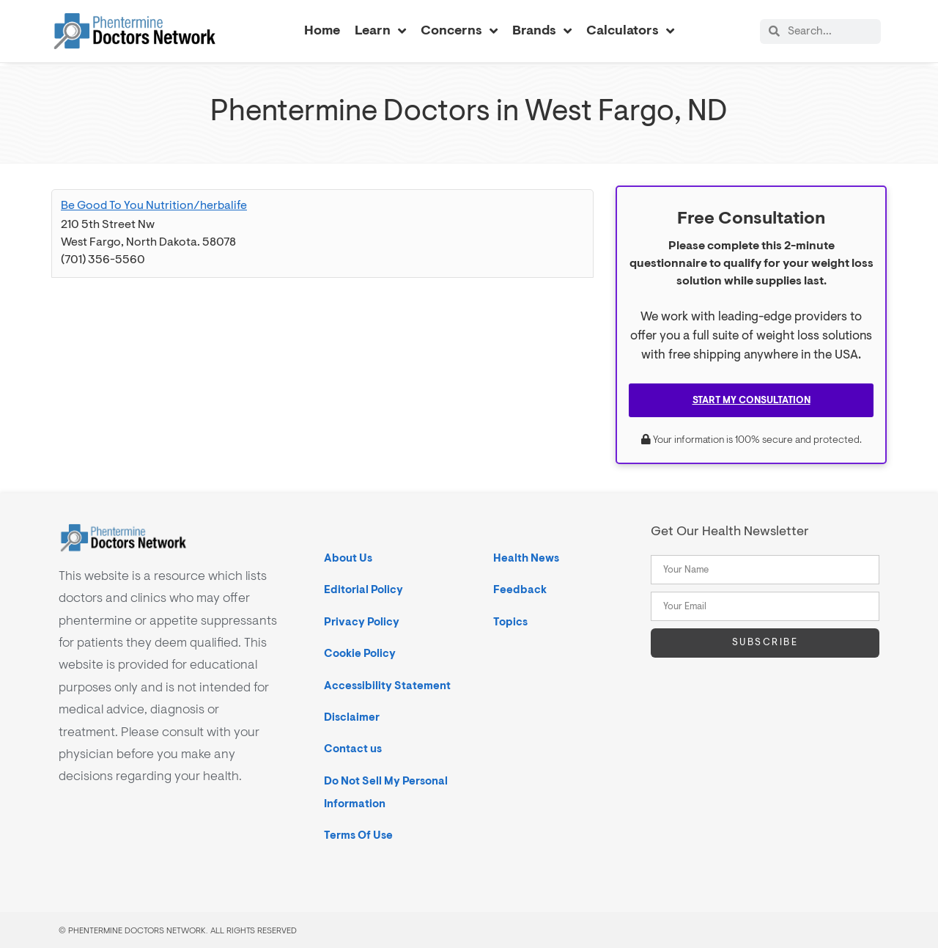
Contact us (353, 748)
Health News (526, 558)
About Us (348, 558)
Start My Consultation (751, 399)
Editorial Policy (363, 589)
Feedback (520, 589)
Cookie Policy (360, 653)
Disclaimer (352, 717)
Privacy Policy (361, 621)
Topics (510, 621)
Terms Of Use (358, 835)
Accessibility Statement (387, 685)
